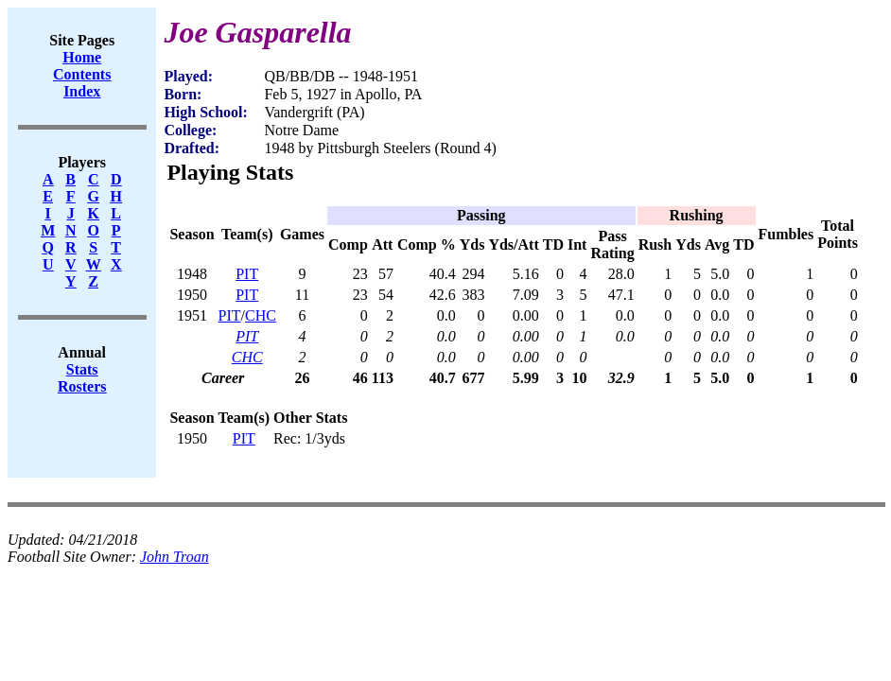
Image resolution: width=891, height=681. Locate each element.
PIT (247, 274)
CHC (260, 315)
